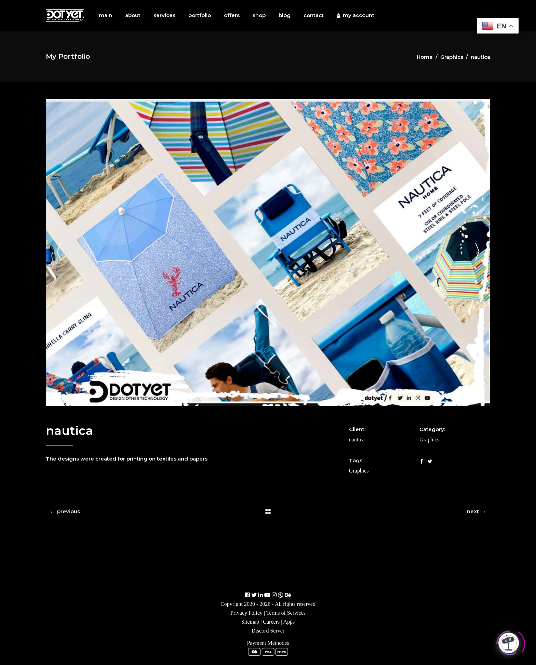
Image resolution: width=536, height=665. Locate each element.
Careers (271, 622)
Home (425, 57)
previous (68, 511)
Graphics (451, 57)
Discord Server (268, 631)
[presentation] (58, 253)
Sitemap (250, 622)
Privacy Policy (246, 613)
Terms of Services (286, 613)
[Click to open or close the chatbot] (508, 641)
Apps (289, 622)
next (473, 511)
